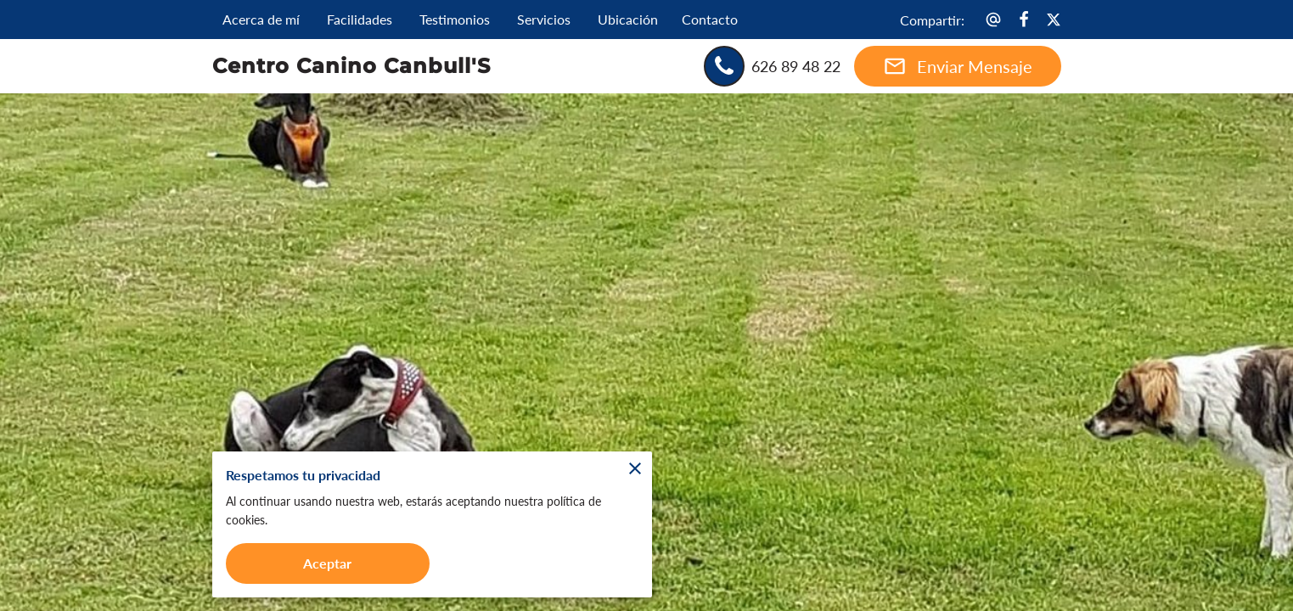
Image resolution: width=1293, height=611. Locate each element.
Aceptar (327, 563)
